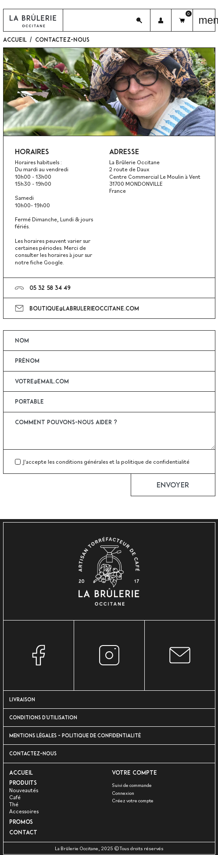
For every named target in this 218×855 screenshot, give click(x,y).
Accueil (21, 772)
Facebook (39, 655)
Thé (13, 804)
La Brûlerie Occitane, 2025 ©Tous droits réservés (109, 848)
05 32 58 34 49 (50, 287)
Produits (23, 782)
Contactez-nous (33, 753)
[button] (139, 20)
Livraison (22, 699)
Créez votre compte (133, 800)
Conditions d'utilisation (43, 717)
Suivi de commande (132, 785)
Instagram (109, 655)
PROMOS (21, 821)
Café (15, 797)
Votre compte (134, 772)
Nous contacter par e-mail (180, 655)
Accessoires (24, 811)
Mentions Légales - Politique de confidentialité (75, 735)
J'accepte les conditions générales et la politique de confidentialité (106, 461)
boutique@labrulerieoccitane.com (84, 308)
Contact (23, 832)
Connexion (123, 793)
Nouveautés (23, 790)
